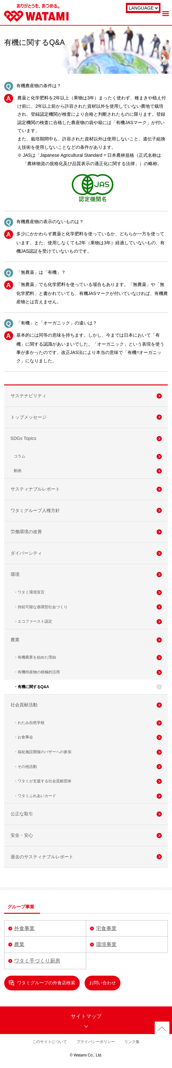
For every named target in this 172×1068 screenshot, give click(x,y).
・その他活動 (25, 766)
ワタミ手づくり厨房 (37, 960)
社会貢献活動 (24, 704)
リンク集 (132, 1041)
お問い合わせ (102, 982)
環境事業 (106, 944)
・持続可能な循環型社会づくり (41, 607)
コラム (19, 456)
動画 (17, 470)
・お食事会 (23, 737)
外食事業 (24, 928)
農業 (15, 639)
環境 (15, 574)
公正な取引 (22, 813)
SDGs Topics (24, 438)
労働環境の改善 (26, 531)
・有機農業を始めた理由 (35, 657)
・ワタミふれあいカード (35, 796)
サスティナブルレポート (35, 489)
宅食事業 (106, 928)
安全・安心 (22, 835)
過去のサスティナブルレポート (42, 856)
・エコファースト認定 (33, 621)
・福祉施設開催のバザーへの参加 (42, 752)
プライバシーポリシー (96, 1041)
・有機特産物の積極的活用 (37, 672)
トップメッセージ (28, 417)
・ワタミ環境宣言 (29, 592)
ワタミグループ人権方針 (35, 510)
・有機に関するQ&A (31, 687)
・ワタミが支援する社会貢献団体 (42, 781)
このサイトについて (49, 1041)
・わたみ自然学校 (29, 722)
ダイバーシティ (26, 553)
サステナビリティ (28, 395)
